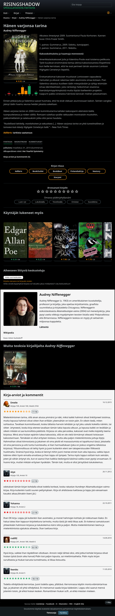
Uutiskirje (40, 604)
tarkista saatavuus (22, 132)
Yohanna (15, 503)
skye (13, 472)
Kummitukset (35, 142)
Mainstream (20, 142)
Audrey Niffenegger (15, 30)
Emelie (14, 402)
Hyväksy (63, 613)
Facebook (50, 604)
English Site (79, 604)
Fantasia (8, 142)
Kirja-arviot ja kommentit (23, 395)
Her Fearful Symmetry (32, 151)
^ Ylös (108, 602)
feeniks (14, 569)
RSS (70, 604)
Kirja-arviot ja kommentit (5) (17, 156)
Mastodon (63, 604)
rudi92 (14, 538)
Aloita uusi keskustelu (13, 277)
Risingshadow (22, 5)
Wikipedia (9, 332)
